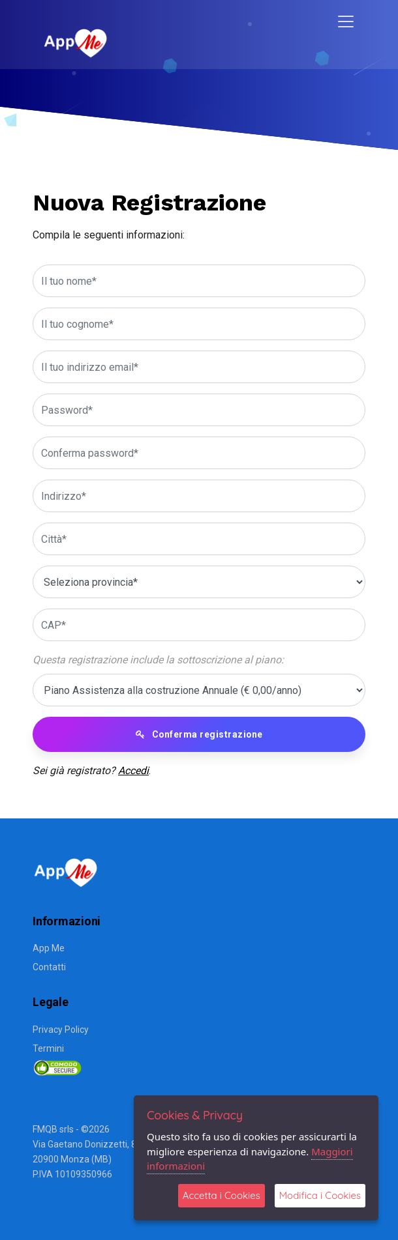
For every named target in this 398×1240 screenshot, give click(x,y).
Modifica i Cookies (320, 1195)
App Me (49, 948)
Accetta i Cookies (221, 1195)
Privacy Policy (61, 1029)
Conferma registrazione (199, 734)
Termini (48, 1048)
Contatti (49, 967)
